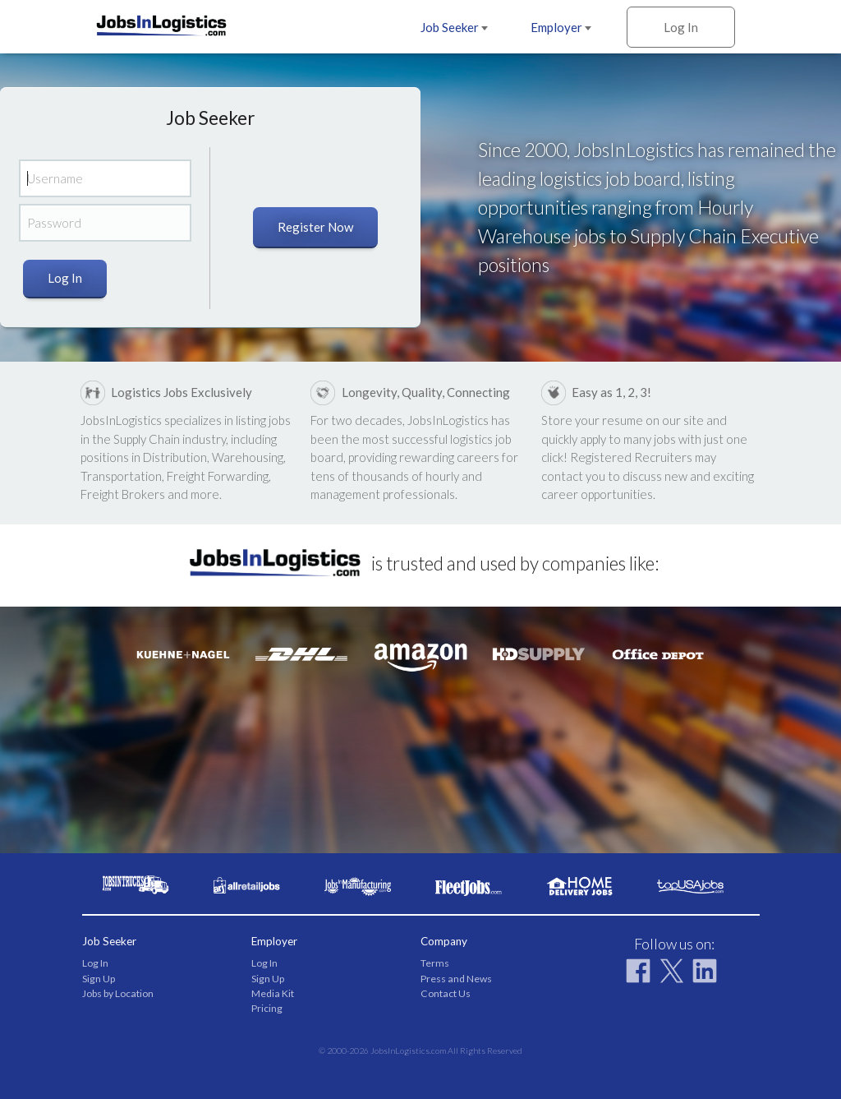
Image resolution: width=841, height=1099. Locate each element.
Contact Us (445, 993)
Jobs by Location (118, 993)
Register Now (315, 226)
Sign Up (98, 978)
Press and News (456, 978)
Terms (434, 963)
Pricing (267, 1008)
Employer (561, 27)
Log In (681, 27)
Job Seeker (454, 27)
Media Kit (272, 993)
